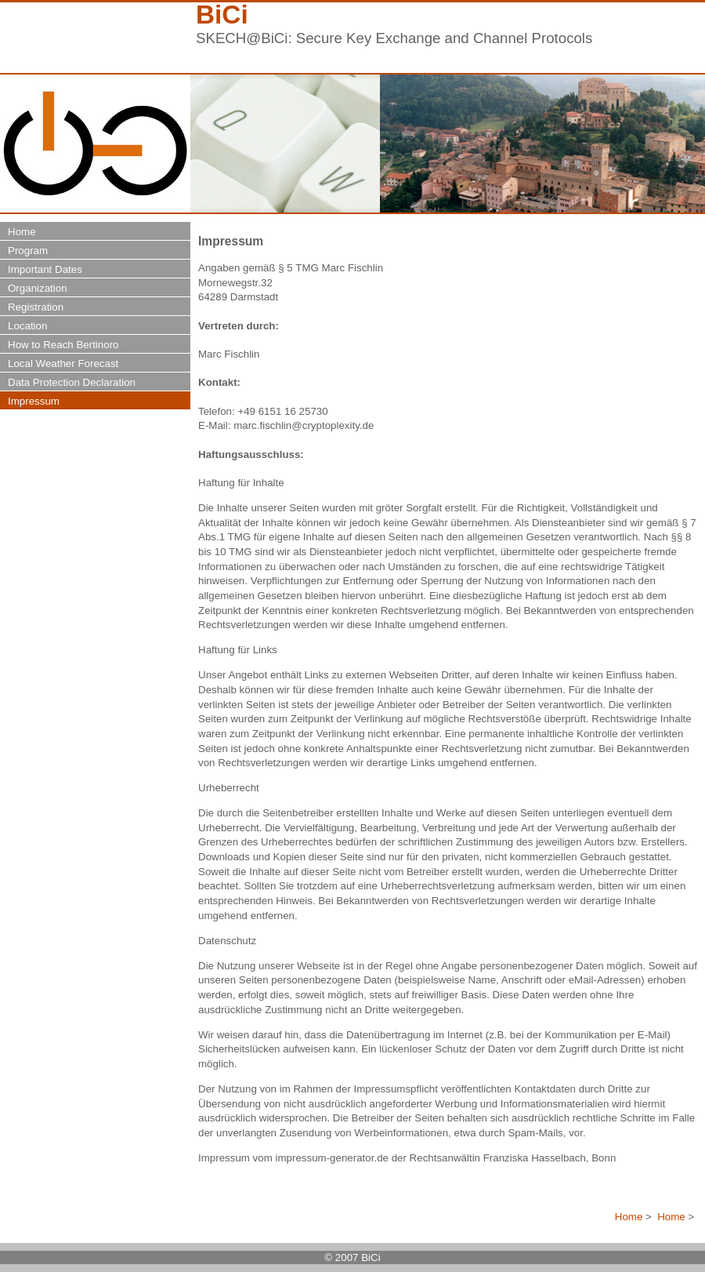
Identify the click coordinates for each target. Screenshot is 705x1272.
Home (629, 1217)
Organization (37, 288)
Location (27, 326)
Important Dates (45, 269)
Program (28, 250)
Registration (35, 307)
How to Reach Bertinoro (63, 345)
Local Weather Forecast (63, 363)
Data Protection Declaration (72, 382)
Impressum (34, 401)
